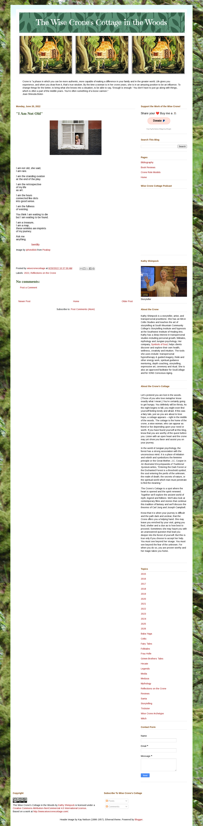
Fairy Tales (146, 643)
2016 (143, 578)
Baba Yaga (146, 633)
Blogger (138, 819)
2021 (143, 603)
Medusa (145, 678)
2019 (143, 594)
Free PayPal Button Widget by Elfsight (159, 129)
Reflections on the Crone (43, 273)
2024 (143, 618)
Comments (112, 806)
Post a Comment (28, 287)
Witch (144, 718)
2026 (143, 628)
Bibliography (147, 162)
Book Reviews (148, 167)
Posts (110, 801)
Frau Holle (146, 653)
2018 (143, 589)
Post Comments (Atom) (83, 309)
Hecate (144, 663)
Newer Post (24, 301)
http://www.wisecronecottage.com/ (50, 811)
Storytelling (146, 703)
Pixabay (46, 250)
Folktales (145, 648)
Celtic (144, 638)
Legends (145, 668)
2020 (143, 599)
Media (144, 673)
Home (76, 301)
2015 (143, 574)
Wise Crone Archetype (152, 713)
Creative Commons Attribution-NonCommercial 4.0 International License (49, 808)
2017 (143, 584)
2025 (143, 623)
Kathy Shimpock (66, 805)
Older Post (127, 301)
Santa (144, 698)
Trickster (145, 708)
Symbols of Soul (159, 344)
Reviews (145, 693)
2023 (143, 613)
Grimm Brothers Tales (152, 658)
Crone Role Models (151, 172)
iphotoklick (31, 250)
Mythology (146, 683)
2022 (26, 273)
